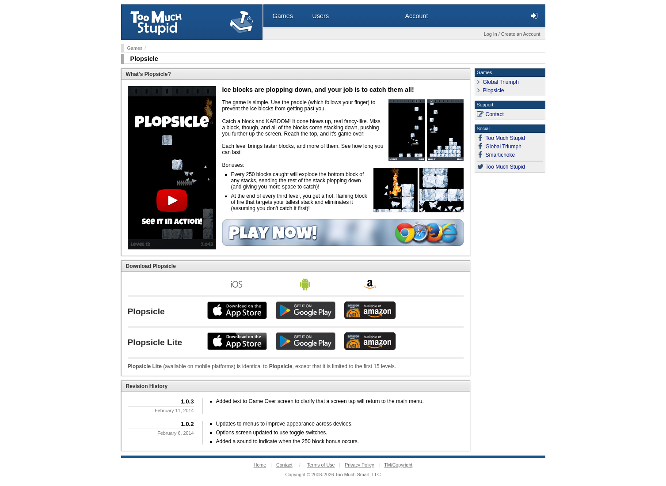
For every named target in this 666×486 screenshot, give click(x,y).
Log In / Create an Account (512, 34)
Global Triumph (501, 82)
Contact (495, 114)
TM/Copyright (398, 464)
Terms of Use (321, 464)
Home (260, 464)
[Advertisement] (510, 309)
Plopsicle (144, 58)
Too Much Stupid (505, 138)
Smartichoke (500, 155)
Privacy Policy (359, 464)
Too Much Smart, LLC (358, 474)
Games (135, 48)
